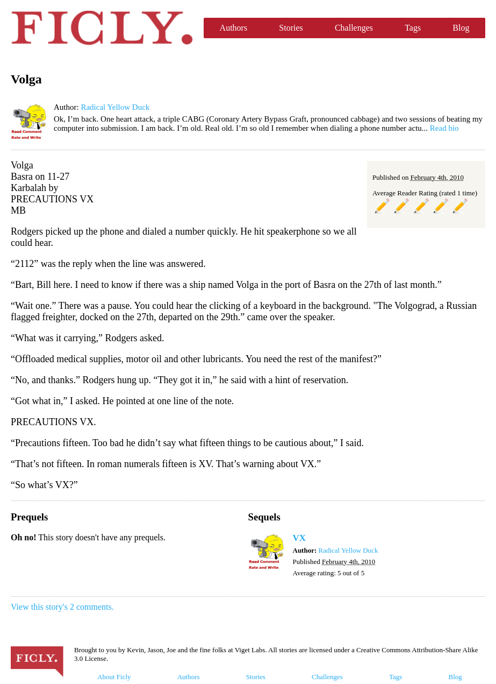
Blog (460, 27)
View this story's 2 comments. (62, 606)
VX (299, 538)
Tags (413, 27)
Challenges (354, 27)
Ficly (102, 28)
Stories (291, 27)
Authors (234, 27)
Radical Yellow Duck (115, 107)
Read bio (444, 128)
